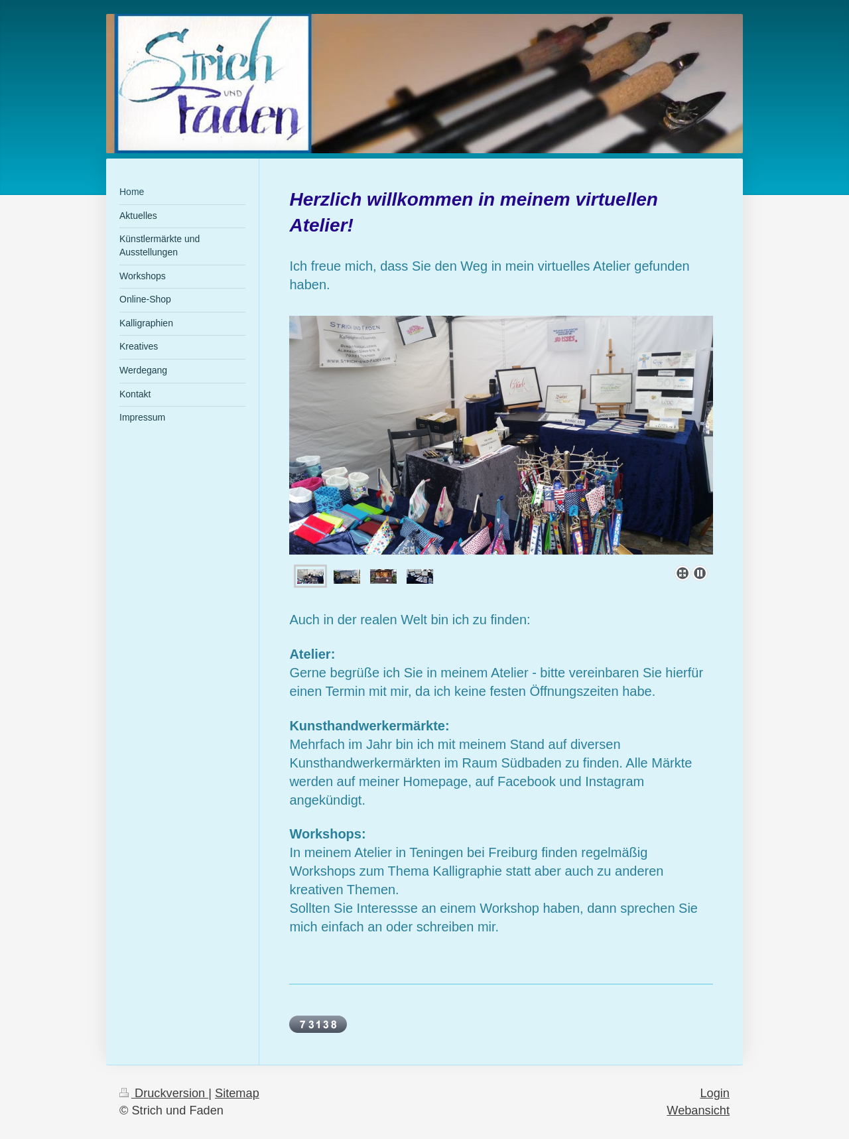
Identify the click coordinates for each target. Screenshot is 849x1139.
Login (715, 1093)
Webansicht (698, 1110)
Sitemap (237, 1093)
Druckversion (163, 1093)
